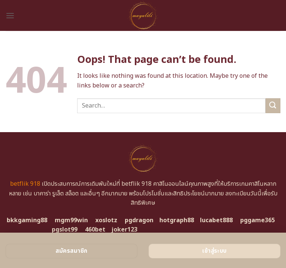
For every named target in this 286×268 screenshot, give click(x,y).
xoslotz (106, 220)
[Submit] (273, 105)
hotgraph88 (176, 220)
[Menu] (10, 15)
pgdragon (139, 220)
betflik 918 (25, 183)
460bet (95, 229)
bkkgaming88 (27, 220)
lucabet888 (216, 220)
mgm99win (71, 220)
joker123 (124, 229)
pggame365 (257, 220)
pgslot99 (64, 229)
